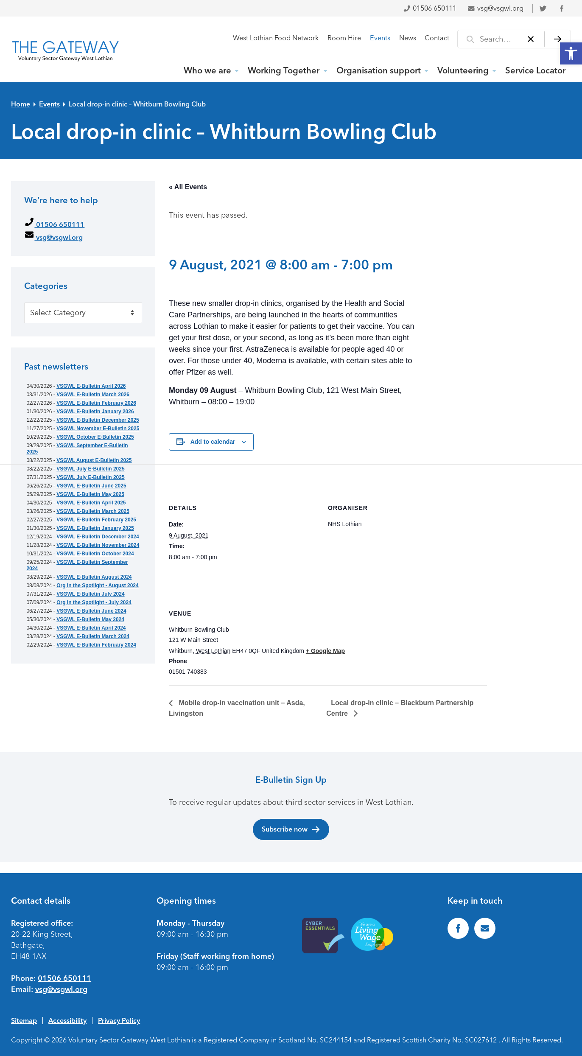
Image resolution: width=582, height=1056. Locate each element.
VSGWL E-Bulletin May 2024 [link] (90, 619)
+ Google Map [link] (325, 650)
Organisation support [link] (378, 70)
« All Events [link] (188, 186)
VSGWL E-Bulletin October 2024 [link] (95, 554)
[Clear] (531, 39)
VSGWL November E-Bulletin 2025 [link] (97, 428)
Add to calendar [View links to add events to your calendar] (212, 441)
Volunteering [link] (463, 70)
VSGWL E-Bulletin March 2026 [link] (92, 395)
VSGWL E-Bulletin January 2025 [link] (95, 528)
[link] (571, 53)
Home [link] (20, 104)
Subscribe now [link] (291, 829)
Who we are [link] (207, 70)
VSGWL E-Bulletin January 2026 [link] (95, 412)
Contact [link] (437, 38)
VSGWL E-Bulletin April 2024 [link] (91, 628)
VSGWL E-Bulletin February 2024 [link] (96, 645)
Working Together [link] (283, 70)
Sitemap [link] (24, 1020)
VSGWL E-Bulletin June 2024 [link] (91, 611)
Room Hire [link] (344, 38)
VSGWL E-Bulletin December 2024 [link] (97, 537)
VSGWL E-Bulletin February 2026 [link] (96, 403)
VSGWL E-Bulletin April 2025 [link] (91, 503)
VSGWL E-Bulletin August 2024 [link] (94, 577)
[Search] (557, 39)
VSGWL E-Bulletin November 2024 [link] (97, 545)
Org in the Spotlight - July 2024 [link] (94, 602)
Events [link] (380, 38)
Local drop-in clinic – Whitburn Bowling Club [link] (137, 104)
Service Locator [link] (535, 70)
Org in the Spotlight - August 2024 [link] (97, 585)
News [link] (407, 38)
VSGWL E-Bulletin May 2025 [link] (90, 494)
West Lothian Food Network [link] (276, 38)
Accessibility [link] (67, 1020)
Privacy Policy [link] (119, 1020)
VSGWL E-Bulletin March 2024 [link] (92, 636)
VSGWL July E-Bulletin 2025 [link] (90, 469)
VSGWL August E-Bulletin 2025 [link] (94, 460)
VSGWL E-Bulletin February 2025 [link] (96, 520)
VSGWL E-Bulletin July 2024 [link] (90, 594)
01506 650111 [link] (429, 8)
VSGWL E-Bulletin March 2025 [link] (92, 511)
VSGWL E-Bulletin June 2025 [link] (91, 486)
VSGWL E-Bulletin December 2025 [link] (97, 420)
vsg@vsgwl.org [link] (495, 8)
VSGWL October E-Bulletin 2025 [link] (95, 437)
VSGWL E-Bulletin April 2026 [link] (91, 386)
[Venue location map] (442, 628)
